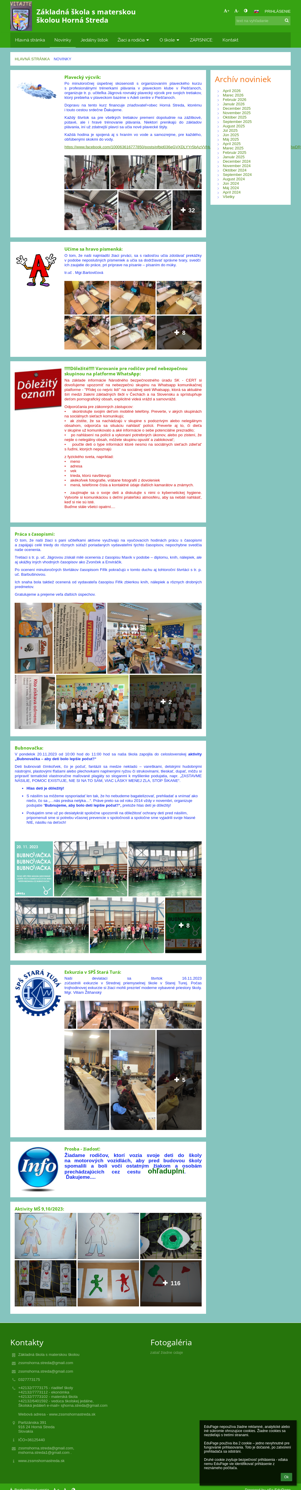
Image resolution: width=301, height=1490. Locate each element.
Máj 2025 (231, 139)
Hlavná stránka (32, 59)
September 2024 (237, 174)
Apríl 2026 (232, 91)
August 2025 (234, 126)
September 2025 (237, 121)
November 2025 (237, 113)
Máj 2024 (231, 188)
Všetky (229, 196)
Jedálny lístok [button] (94, 39)
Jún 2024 (231, 183)
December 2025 (237, 108)
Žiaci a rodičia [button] (134, 39)
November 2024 (237, 166)
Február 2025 (234, 152)
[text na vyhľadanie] (263, 21)
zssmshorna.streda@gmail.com (45, 1363)
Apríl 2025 (232, 143)
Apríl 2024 (232, 192)
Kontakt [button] (230, 39)
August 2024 (234, 179)
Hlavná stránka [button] (30, 39)
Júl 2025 (230, 130)
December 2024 (237, 161)
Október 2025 (235, 117)
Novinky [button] (62, 39)
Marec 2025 (233, 148)
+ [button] (227, 11)
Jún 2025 (231, 135)
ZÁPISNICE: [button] (201, 39)
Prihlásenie (278, 11)
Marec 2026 (233, 95)
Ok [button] (286, 1477)
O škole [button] (170, 39)
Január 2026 (234, 104)
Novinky (62, 59)
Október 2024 (235, 170)
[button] (256, 11)
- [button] (236, 11)
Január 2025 (234, 157)
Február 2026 (234, 99)
